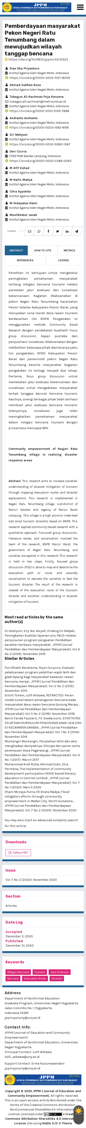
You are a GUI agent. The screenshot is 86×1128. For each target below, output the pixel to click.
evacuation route (35, 978)
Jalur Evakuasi (59, 972)
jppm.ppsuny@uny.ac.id (22, 1068)
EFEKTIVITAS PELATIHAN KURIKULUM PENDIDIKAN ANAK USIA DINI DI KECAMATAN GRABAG (43, 722)
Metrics (69, 250)
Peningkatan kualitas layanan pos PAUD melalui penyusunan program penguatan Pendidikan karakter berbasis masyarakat (40, 640)
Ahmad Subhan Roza (23, 85)
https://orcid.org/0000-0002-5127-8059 (37, 78)
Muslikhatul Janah (21, 215)
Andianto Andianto (21, 118)
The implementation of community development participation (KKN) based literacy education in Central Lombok (40, 773)
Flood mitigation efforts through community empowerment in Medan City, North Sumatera (39, 796)
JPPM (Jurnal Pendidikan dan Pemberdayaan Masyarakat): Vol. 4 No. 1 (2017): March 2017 (42, 755)
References (25, 260)
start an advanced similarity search (51, 820)
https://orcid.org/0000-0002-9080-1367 (37, 144)
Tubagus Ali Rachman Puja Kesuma (34, 97)
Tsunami (39, 972)
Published (14, 941)
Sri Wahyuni (16, 135)
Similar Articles (19, 658)
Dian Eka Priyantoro (22, 68)
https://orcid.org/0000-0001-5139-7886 (37, 111)
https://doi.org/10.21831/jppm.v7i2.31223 (36, 59)
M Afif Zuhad (17, 168)
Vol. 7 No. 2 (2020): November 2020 (31, 880)
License (63, 260)
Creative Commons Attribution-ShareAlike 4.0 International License (43, 1118)
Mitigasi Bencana (18, 972)
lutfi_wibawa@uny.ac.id (22, 1057)
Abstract (16, 250)
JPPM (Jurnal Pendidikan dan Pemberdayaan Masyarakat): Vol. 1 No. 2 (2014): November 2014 (42, 732)
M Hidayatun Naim (21, 203)
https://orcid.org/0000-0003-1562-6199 (37, 127)
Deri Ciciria (16, 151)
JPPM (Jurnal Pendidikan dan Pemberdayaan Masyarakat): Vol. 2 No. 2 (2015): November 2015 (39, 686)
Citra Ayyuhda (18, 191)
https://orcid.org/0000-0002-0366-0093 (38, 161)
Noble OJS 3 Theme (57, 1123)
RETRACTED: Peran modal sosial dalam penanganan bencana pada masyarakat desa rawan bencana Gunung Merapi (42, 699)
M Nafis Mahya (18, 180)
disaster (56, 978)
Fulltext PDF (20, 852)
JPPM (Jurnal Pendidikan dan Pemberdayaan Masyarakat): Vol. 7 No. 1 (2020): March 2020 (42, 782)
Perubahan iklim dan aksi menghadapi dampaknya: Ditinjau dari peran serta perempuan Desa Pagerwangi (42, 745)
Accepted (14, 932)
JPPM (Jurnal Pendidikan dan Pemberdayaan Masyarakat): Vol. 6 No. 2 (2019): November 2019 (42, 649)
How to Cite (42, 250)
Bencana (13, 978)
